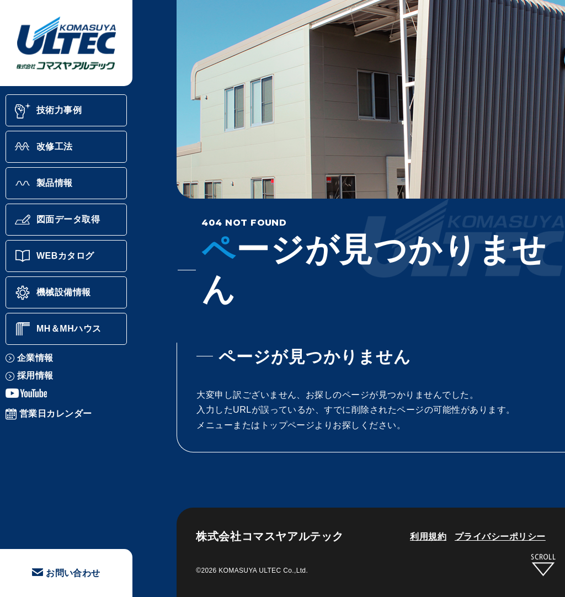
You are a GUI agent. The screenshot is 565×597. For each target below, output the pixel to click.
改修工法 (43, 146)
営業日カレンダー (49, 413)
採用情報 (30, 375)
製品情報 (43, 183)
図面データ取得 (57, 219)
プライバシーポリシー (500, 536)
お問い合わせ (66, 573)
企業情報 (30, 357)
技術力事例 (48, 110)
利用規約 (428, 536)
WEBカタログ (54, 256)
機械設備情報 (52, 292)
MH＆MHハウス (58, 329)
